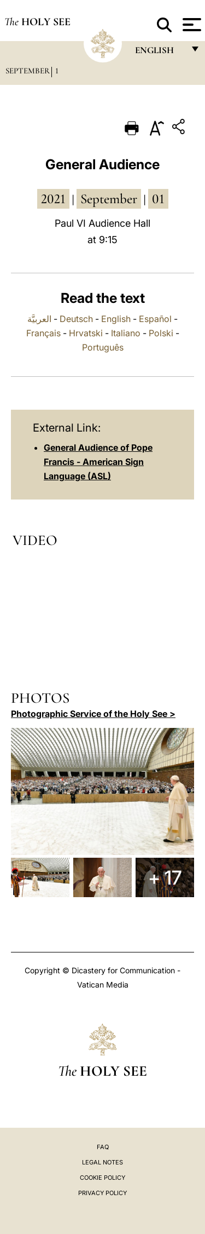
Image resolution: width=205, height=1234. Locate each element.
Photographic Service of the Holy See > (93, 713)
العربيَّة (39, 318)
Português (103, 347)
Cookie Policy (102, 1177)
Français (43, 333)
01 (158, 199)
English (116, 318)
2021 (53, 199)
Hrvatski (86, 333)
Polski (161, 333)
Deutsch (76, 318)
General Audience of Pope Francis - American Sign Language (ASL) (98, 461)
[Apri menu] (190, 24)
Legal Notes (102, 1162)
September (27, 71)
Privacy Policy (102, 1193)
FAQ (103, 1147)
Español (155, 318)
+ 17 (164, 877)
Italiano (125, 333)
